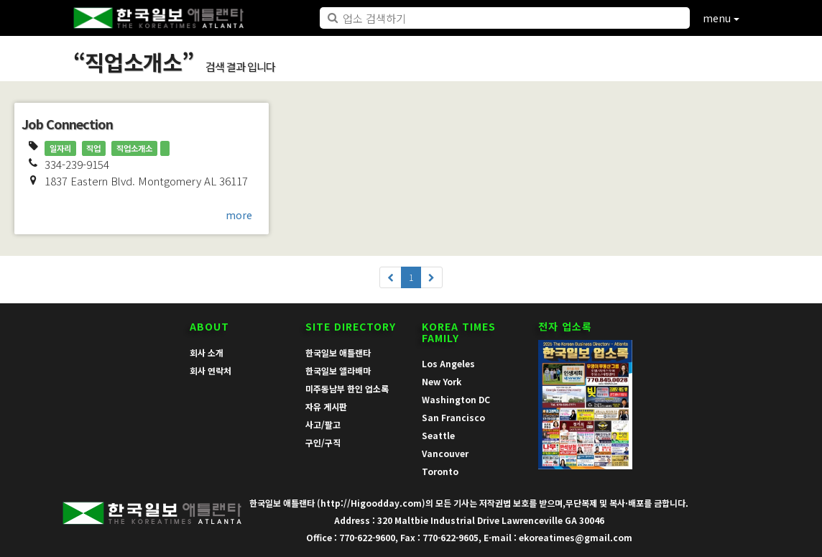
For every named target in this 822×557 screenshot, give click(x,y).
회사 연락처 (210, 370)
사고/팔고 (323, 424)
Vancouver (445, 453)
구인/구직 (323, 442)
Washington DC (456, 399)
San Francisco (453, 417)
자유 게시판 (326, 406)
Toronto (440, 471)
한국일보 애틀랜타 (338, 352)
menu (721, 18)
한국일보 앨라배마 (338, 370)
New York (441, 381)
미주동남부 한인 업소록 (347, 388)
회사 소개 (206, 352)
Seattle (438, 435)
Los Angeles (448, 363)
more (239, 215)
